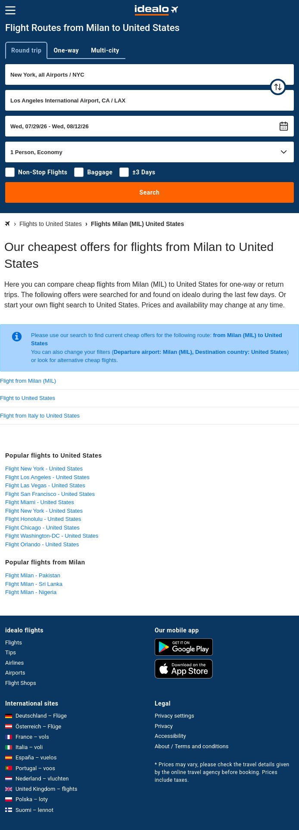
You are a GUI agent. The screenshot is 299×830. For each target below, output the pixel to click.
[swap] (278, 87)
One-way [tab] (66, 50)
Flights (13, 642)
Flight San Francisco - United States (50, 494)
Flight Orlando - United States (42, 544)
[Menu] (10, 10)
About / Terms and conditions (191, 746)
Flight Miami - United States (39, 502)
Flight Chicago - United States (42, 527)
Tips (10, 652)
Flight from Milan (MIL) (28, 381)
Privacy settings (174, 715)
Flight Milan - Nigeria (30, 592)
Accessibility (170, 736)
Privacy (164, 726)
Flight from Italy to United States (40, 415)
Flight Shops (20, 683)
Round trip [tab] (26, 50)
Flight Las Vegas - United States (45, 485)
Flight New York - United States (44, 468)
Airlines (14, 663)
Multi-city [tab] (105, 50)
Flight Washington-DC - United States (51, 536)
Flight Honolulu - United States (43, 519)
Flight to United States (27, 398)
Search (150, 192)
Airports (15, 672)
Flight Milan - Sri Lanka (33, 584)
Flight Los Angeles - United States (47, 477)
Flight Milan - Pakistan (32, 575)
